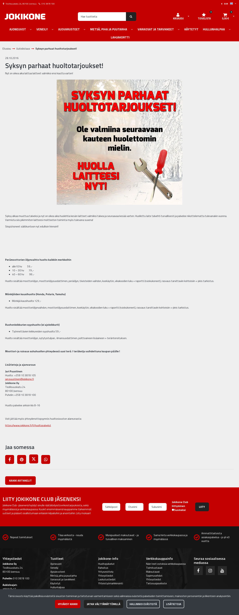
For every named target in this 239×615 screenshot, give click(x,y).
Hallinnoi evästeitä (143, 604)
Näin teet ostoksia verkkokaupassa (166, 564)
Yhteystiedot (105, 576)
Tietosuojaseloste (156, 583)
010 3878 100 (48, 3)
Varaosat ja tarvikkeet (62, 579)
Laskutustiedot (107, 579)
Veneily (54, 568)
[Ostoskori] (225, 16)
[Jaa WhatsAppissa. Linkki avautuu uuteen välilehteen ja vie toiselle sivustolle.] (47, 460)
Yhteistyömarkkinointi (110, 583)
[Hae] (102, 16)
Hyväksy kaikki (67, 604)
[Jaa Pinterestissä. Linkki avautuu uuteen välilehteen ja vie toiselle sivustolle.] (23, 460)
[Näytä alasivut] (31, 30)
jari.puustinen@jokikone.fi (19, 379)
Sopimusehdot (154, 576)
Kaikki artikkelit (20, 480)
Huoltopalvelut (106, 564)
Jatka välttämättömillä (103, 604)
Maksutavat (153, 572)
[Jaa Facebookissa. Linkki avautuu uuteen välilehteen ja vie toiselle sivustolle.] (11, 460)
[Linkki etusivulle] (25, 16)
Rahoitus (103, 568)
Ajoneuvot (56, 564)
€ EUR (227, 3)
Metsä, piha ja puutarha (63, 576)
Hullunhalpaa (57, 587)
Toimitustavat (154, 568)
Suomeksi (180, 510)
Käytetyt (55, 583)
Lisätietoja (173, 604)
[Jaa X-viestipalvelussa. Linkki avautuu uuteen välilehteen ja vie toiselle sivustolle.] (35, 460)
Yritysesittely (105, 572)
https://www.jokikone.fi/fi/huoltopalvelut (28, 425)
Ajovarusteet (57, 572)
